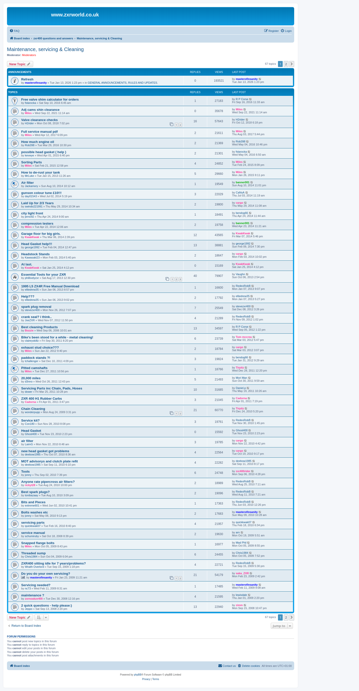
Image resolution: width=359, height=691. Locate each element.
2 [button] (286, 64)
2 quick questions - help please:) (46, 605)
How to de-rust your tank (40, 172)
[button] (291, 64)
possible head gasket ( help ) (43, 152)
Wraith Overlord (34, 566)
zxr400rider (243, 471)
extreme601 (32, 505)
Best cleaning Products (39, 327)
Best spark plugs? (35, 492)
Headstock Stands (35, 254)
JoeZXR (30, 320)
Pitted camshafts (34, 368)
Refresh (27, 79)
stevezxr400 (32, 310)
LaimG (29, 444)
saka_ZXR (242, 573)
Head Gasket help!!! (36, 244)
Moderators (29, 55)
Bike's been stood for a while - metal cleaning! (57, 337)
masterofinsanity (36, 82)
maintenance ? (32, 595)
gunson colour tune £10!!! (41, 193)
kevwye (29, 155)
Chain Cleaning (33, 409)
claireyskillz (32, 340)
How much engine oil (37, 142)
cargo (239, 202)
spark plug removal (36, 307)
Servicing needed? (35, 585)
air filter (27, 441)
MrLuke (29, 175)
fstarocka (30, 102)
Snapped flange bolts (37, 543)
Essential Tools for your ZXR (43, 274)
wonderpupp (32, 412)
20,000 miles (31, 378)
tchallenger (31, 361)
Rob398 (30, 145)
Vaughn (240, 274)
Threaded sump (33, 553)
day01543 (31, 196)
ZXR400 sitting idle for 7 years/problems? (53, 563)
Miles (28, 113)
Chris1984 (31, 556)
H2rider (29, 123)
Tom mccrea (244, 336)
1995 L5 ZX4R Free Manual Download (50, 286)
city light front (32, 213)
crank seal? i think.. (36, 317)
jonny (28, 474)
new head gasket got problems (45, 451)
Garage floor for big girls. (41, 234)
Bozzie (29, 330)
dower (28, 391)
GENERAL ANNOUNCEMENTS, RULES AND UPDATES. (123, 82)
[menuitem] (14, 31)
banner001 (243, 182)
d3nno (29, 381)
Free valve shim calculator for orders (50, 99)
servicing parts (33, 522)
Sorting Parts (31, 162)
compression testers (37, 223)
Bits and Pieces (33, 502)
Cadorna (30, 401)
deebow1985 (33, 454)
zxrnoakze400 (34, 598)
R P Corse (242, 99)
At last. (26, 264)
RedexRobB (243, 285)
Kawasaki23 (32, 257)
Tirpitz (240, 367)
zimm (239, 605)
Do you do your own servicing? (45, 573)
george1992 (32, 247)
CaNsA (240, 192)
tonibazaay (31, 495)
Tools (25, 471)
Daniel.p (241, 387)
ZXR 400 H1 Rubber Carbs (41, 398)
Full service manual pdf (39, 131)
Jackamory (31, 186)
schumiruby (32, 536)
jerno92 (29, 216)
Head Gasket (31, 431)
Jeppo (28, 608)
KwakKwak (32, 237)
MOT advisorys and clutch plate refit (49, 461)
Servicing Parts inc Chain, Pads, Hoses (51, 388)
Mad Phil (241, 542)
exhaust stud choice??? (40, 347)
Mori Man (241, 377)
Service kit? (30, 420)
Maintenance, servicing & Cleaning (45, 49)
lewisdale (241, 594)
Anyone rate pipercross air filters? (48, 482)
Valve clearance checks (39, 120)
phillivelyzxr (32, 277)
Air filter (27, 183)
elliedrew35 (32, 289)
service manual (33, 533)
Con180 (30, 423)
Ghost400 (31, 434)
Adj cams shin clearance (40, 110)
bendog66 (242, 212)
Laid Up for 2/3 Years (37, 203)
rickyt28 (30, 485)
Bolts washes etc (34, 512)
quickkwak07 (33, 525)
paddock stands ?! (35, 358)
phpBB (137, 674)
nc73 (28, 588)
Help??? (27, 296)
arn (238, 532)
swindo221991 (34, 206)
